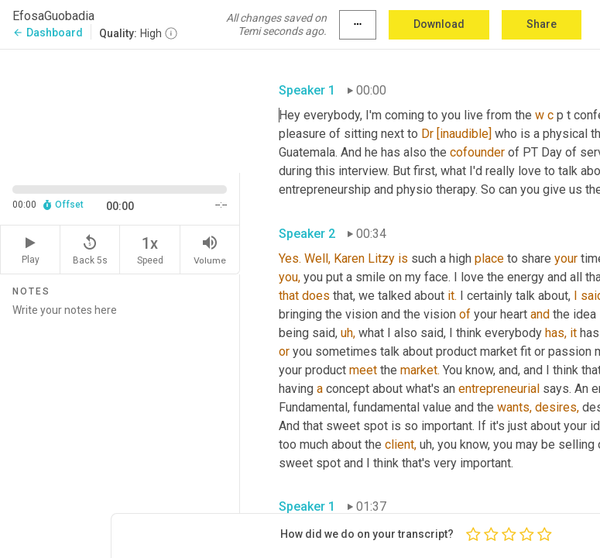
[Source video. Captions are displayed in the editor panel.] (120, 110)
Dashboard (47, 32)
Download (439, 24)
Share (541, 24)
